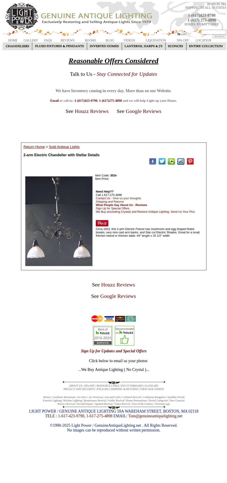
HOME (12, 40)
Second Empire (85, 403)
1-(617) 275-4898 (201, 20)
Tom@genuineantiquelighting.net (155, 416)
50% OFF (183, 40)
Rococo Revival (66, 403)
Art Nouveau (96, 397)
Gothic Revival (116, 400)
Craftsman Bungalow (154, 397)
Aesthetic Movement (64, 397)
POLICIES (103, 389)
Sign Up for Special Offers (112, 208)
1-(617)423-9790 (202, 15)
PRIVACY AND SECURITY (79, 389)
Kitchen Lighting (72, 400)
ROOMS (90, 40)
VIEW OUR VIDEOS (152, 389)
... (113, 369)
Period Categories (158, 400)
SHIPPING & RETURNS (124, 389)
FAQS (48, 40)
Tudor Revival (122, 403)
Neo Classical (177, 400)
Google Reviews (143, 111)
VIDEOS (129, 40)
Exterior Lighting (52, 400)
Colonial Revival (132, 397)
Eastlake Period (176, 397)
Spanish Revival (104, 403)
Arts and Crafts (112, 397)
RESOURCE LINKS (107, 385)
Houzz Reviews (92, 111)
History (47, 397)
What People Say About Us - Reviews (121, 205)
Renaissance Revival (95, 400)
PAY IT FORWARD (132, 385)
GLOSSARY (151, 385)
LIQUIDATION (156, 40)
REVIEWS (68, 40)
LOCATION (203, 40)
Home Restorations (136, 400)
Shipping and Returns (110, 201)
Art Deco (82, 397)
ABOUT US (75, 385)
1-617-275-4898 (99, 416)
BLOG (110, 40)
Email (54, 100)
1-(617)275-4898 (110, 100)
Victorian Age (162, 403)
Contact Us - (118, 198)
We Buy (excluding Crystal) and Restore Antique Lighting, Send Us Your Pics (145, 211)
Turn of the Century (142, 403)
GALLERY (31, 40)
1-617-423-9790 (71, 416)
